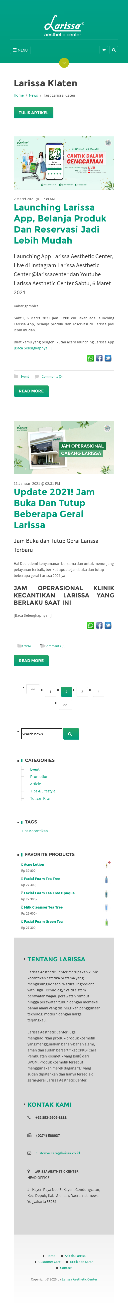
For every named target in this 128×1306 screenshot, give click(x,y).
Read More (31, 391)
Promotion (39, 776)
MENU (20, 50)
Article (26, 646)
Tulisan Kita (40, 798)
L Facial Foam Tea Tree (66, 879)
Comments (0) (52, 376)
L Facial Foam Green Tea (66, 921)
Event (24, 376)
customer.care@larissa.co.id (58, 1153)
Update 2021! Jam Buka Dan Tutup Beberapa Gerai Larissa (54, 508)
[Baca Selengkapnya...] (33, 347)
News (33, 95)
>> (65, 704)
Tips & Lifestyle (42, 790)
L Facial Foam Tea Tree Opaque (66, 893)
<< (33, 689)
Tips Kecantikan (34, 830)
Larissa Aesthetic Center (79, 1279)
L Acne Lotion (66, 864)
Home (19, 95)
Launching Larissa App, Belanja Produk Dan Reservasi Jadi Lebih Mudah (60, 224)
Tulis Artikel (33, 112)
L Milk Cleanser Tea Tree (66, 907)
